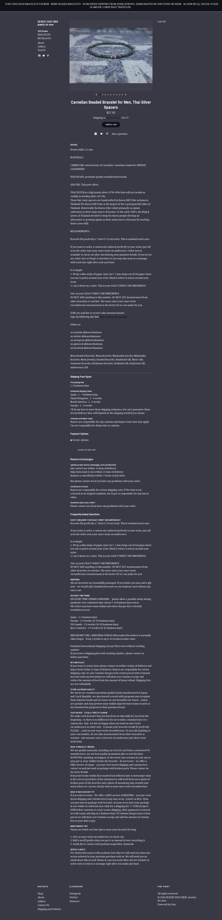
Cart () (162, 21)
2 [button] (102, 94)
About (41, 43)
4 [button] (108, 94)
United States (113, 117)
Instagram (75, 893)
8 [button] (119, 94)
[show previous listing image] (96, 95)
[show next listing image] (125, 95)
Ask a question (119, 134)
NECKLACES (44, 38)
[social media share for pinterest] (107, 134)
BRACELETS (44, 34)
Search (41, 50)
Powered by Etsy (167, 904)
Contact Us (43, 905)
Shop (40, 893)
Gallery (42, 46)
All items (43, 31)
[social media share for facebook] (96, 134)
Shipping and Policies (49, 909)
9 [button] (122, 94)
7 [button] (116, 94)
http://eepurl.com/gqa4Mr (113, 316)
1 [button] (99, 94)
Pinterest (74, 901)
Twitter (74, 897)
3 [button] (105, 94)
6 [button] (114, 94)
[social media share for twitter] (101, 134)
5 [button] (111, 94)
